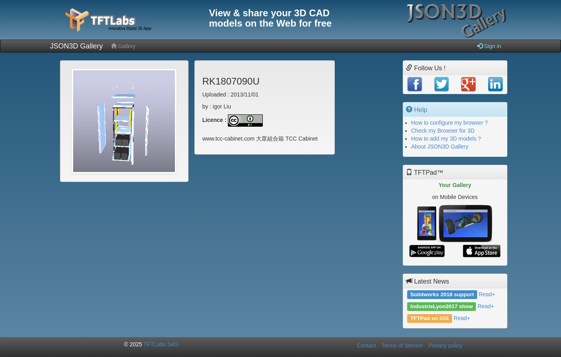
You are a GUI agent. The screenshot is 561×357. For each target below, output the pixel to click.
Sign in (489, 45)
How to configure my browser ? (449, 123)
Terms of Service (402, 345)
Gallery (123, 45)
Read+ (487, 294)
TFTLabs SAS (161, 344)
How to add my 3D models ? (446, 138)
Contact (366, 345)
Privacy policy (446, 345)
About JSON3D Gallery (439, 146)
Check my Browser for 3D (442, 130)
